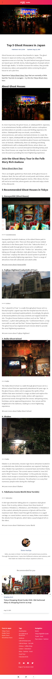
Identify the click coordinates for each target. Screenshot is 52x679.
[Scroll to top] (33, 676)
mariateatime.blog (11, 234)
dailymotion (9, 498)
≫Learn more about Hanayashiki (14, 264)
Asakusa (21, 638)
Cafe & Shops (23, 643)
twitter (7, 381)
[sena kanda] (5, 579)
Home (37, 631)
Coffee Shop (28, 646)
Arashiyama (22, 631)
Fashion (25, 651)
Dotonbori (27, 649)
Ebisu (20, 651)
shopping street (8, 597)
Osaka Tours (6, 633)
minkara (8, 303)
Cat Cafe (30, 643)
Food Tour (22, 654)
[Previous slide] (2, 594)
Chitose (21, 646)
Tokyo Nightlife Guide (42, 633)
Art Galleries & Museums (23, 634)
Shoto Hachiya (26, 550)
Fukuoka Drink (23, 657)
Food (30, 651)
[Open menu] (2, 2)
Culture (21, 649)
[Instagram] (19, 663)
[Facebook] (18, 676)
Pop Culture (39, 639)
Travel (37, 636)
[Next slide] (50, 594)
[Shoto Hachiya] (26, 542)
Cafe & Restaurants (25, 641)
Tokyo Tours (6, 631)
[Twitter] (26, 676)
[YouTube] (23, 663)
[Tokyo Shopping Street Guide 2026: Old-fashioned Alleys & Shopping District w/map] (26, 606)
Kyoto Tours (5, 635)
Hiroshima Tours (7, 637)
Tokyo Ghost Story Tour (19, 75)
